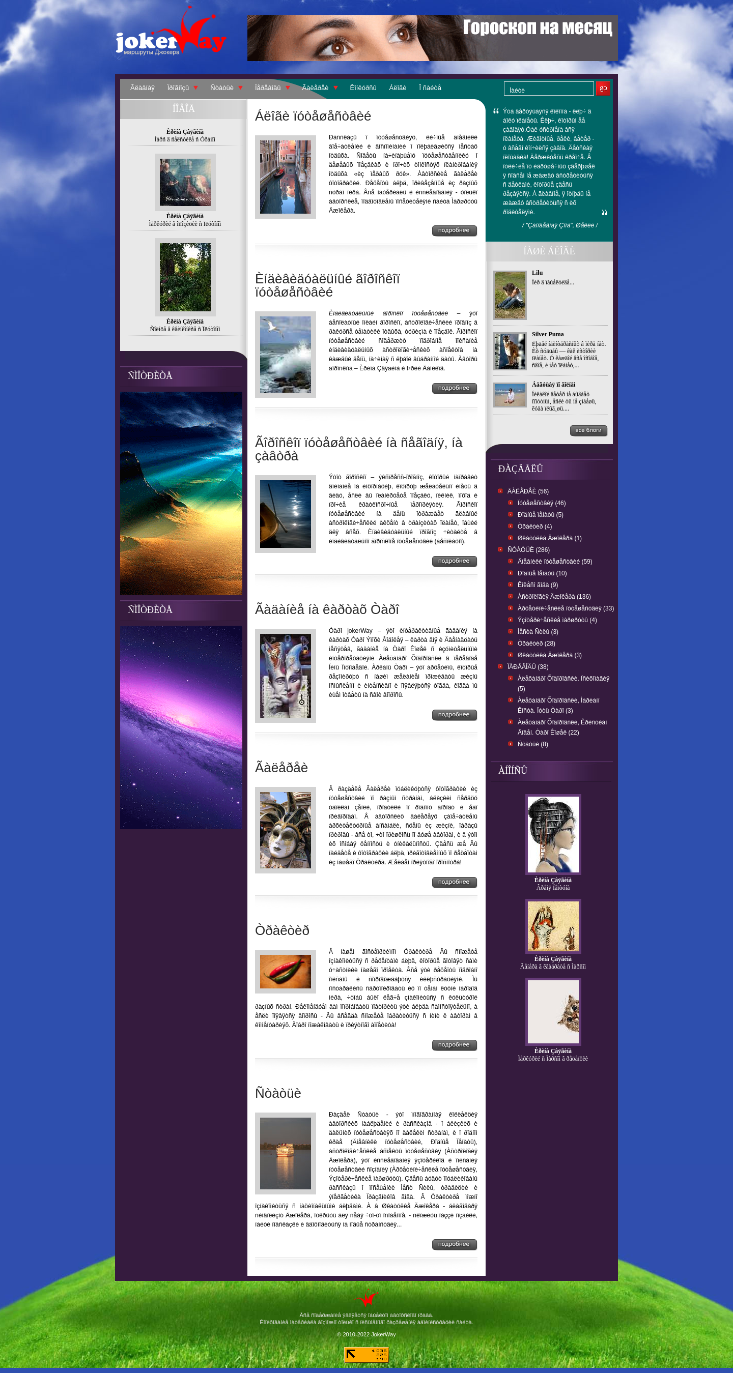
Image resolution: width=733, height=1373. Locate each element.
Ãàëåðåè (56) (528, 491)
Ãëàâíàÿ (142, 88)
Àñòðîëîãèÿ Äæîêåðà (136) (554, 596)
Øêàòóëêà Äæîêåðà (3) (550, 655)
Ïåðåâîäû (268, 88)
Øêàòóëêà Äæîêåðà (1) (550, 538)
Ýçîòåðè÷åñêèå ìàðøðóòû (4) (557, 620)
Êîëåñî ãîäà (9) (538, 585)
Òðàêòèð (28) (536, 643)
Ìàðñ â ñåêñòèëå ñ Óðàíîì (185, 139)
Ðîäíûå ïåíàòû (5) (540, 514)
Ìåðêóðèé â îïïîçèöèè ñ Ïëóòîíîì (185, 223)
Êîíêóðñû (363, 88)
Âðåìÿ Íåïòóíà (553, 887)
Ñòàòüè (222, 88)
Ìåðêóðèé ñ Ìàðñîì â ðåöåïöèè (553, 1058)
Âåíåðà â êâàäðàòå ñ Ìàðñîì (553, 966)
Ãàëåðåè (315, 88)
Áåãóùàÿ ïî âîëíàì (553, 384)
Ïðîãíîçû (178, 88)
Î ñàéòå (430, 88)
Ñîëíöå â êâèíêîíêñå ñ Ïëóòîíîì (185, 329)
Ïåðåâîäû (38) (528, 666)
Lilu (537, 272)
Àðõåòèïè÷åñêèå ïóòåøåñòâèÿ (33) (566, 608)
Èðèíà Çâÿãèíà (553, 880)
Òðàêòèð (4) (535, 526)
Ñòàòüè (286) (529, 549)
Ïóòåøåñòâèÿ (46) (542, 503)
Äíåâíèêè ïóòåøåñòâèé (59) (555, 561)
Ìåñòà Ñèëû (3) (538, 631)
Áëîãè (398, 88)
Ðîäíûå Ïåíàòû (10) (542, 573)
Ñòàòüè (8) (533, 744)
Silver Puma (548, 334)
